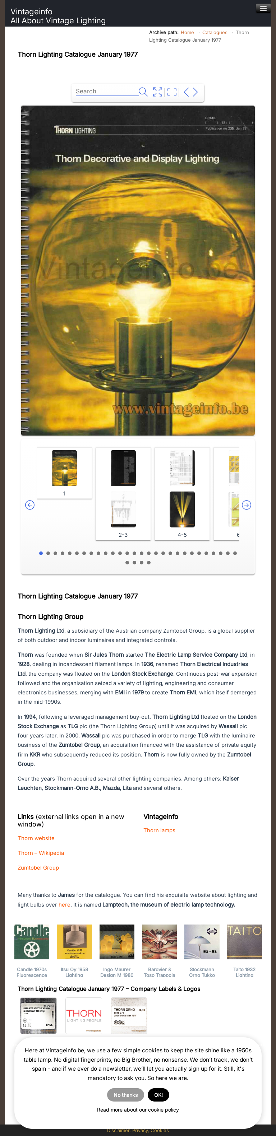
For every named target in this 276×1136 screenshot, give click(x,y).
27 (228, 553)
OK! (158, 1095)
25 (213, 553)
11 (113, 553)
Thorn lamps (159, 830)
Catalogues (214, 32)
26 (220, 553)
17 (156, 553)
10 (105, 553)
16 (149, 553)
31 (141, 562)
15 (141, 553)
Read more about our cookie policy (138, 1110)
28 (235, 553)
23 (199, 553)
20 (177, 553)
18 (163, 553)
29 (127, 562)
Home (187, 32)
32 (149, 562)
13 (127, 553)
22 (192, 553)
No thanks (126, 1095)
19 (170, 553)
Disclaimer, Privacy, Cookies (138, 1130)
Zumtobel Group (38, 867)
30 (134, 562)
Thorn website (36, 838)
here (64, 904)
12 (120, 553)
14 (134, 553)
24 (206, 553)
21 (185, 553)
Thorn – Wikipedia (41, 852)
